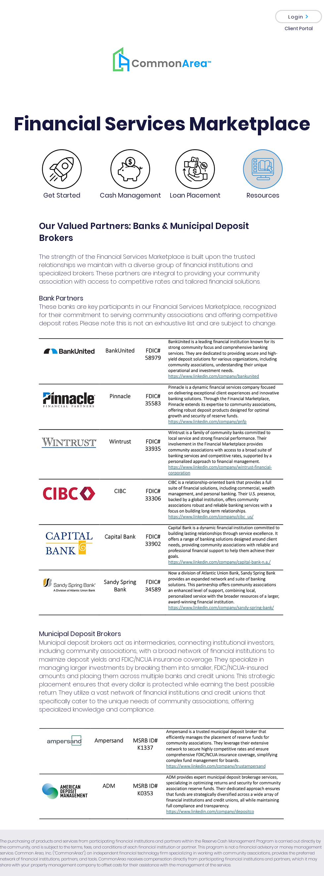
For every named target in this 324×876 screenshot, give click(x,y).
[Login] (298, 16)
